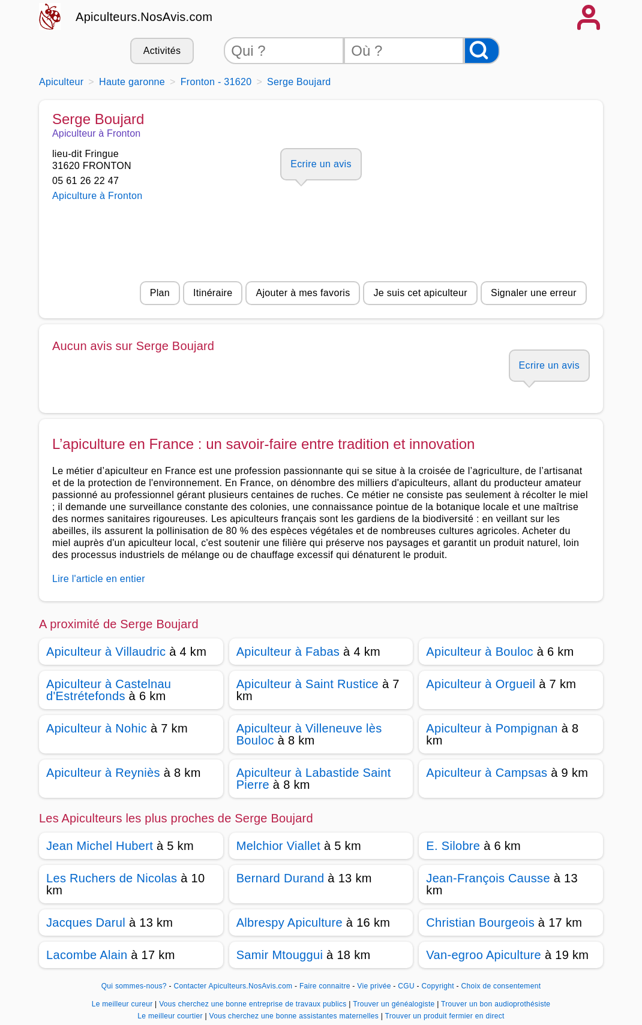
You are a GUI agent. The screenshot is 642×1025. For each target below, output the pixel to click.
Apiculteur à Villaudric (106, 651)
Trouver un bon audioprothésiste (495, 1004)
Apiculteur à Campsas (486, 772)
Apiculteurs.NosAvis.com (144, 16)
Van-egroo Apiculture (483, 954)
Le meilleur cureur (123, 1004)
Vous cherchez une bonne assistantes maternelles (294, 1016)
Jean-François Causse (488, 878)
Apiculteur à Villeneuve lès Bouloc (309, 734)
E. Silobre (453, 845)
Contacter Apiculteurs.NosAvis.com (233, 986)
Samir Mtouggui (279, 954)
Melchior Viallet (278, 845)
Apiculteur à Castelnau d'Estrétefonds (108, 690)
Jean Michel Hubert (99, 845)
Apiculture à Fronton (97, 196)
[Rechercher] (482, 50)
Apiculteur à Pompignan (491, 728)
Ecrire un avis (320, 164)
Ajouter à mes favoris (303, 293)
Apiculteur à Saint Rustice (307, 684)
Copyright (439, 986)
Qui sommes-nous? (134, 986)
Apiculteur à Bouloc (479, 651)
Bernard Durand (280, 878)
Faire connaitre (324, 986)
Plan (160, 293)
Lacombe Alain (86, 954)
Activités (162, 51)
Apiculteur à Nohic (96, 728)
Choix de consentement (501, 986)
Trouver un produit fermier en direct (445, 1016)
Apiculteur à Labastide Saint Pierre (313, 778)
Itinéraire (212, 293)
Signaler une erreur (534, 293)
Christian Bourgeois (480, 922)
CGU (406, 986)
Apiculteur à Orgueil (480, 684)
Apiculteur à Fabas (288, 651)
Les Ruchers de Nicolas (111, 878)
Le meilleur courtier (171, 1016)
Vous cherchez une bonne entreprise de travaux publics (254, 1004)
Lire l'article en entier (98, 579)
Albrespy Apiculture (289, 922)
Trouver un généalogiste (395, 1004)
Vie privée (374, 986)
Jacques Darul (85, 922)
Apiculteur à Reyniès (103, 772)
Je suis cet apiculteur (420, 293)
